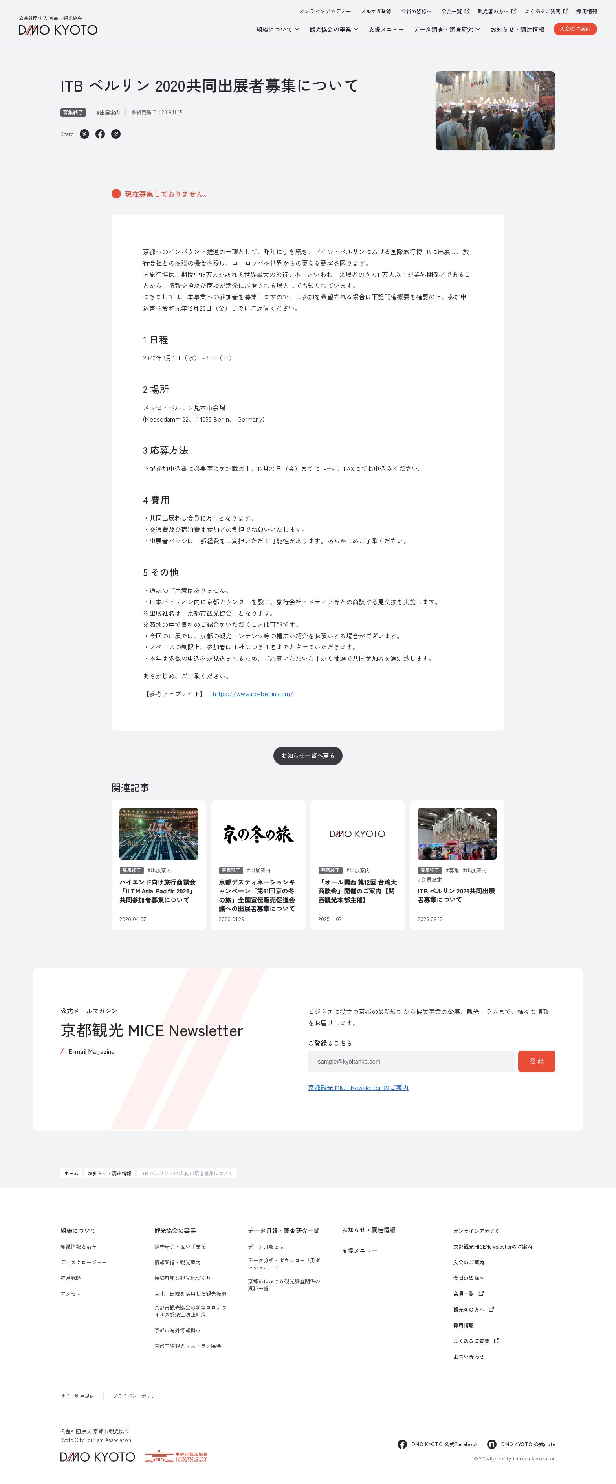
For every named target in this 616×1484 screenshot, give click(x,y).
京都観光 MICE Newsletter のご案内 (358, 1087)
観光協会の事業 (175, 1230)
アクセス (70, 1293)
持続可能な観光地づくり (182, 1278)
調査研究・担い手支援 (180, 1246)
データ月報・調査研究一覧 (283, 1230)
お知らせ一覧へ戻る (308, 755)
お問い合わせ (468, 1356)
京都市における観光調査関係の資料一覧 (284, 1285)
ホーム (71, 1173)
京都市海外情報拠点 (177, 1330)
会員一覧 (452, 11)
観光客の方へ (493, 11)
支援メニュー (386, 29)
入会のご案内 (575, 28)
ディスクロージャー (83, 1262)
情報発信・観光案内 (177, 1262)
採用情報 (586, 11)
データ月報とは (266, 1246)
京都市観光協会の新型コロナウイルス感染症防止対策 (190, 1311)
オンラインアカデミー (325, 11)
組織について (78, 1230)
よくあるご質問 (542, 11)
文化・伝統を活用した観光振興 (190, 1293)
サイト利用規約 (77, 1395)
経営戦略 (70, 1278)
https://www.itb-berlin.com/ (253, 693)
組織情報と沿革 (78, 1246)
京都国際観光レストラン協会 (188, 1346)
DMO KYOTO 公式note (528, 1444)
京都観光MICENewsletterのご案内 (493, 1246)
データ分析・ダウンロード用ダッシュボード (284, 1264)
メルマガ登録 (376, 11)
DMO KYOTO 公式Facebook (445, 1444)
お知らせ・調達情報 (517, 29)
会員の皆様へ (416, 11)
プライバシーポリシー (137, 1395)
